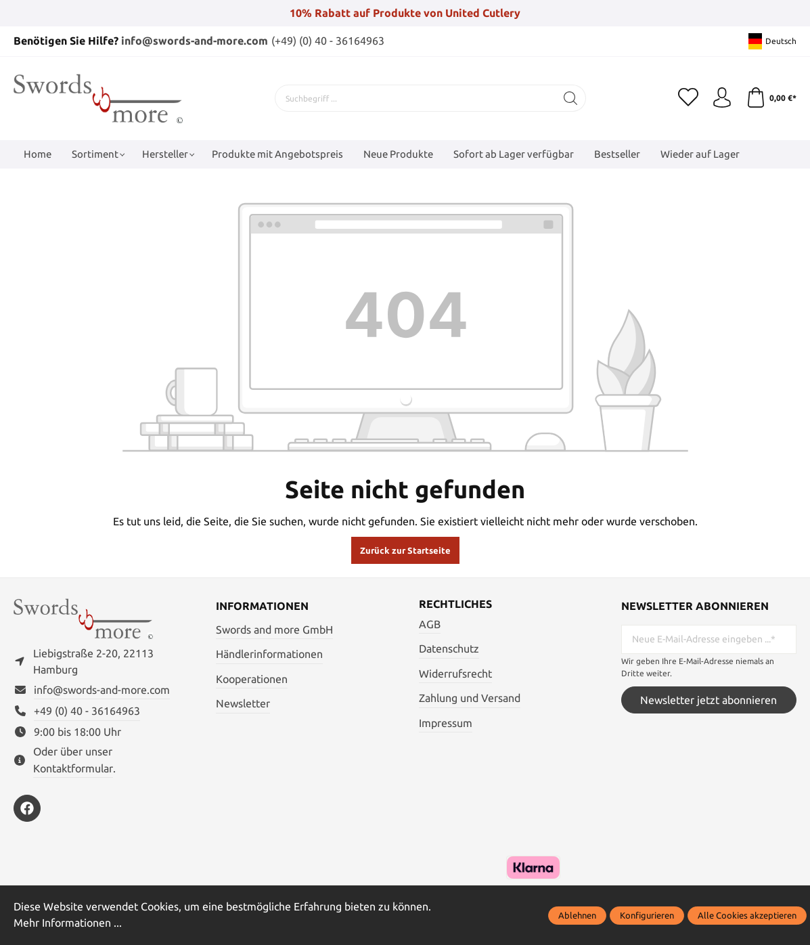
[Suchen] (571, 98)
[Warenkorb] (771, 98)
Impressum (445, 723)
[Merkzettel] (688, 98)
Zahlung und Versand (469, 698)
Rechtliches (455, 603)
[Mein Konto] (722, 98)
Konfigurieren (647, 915)
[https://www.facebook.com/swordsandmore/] (27, 808)
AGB (430, 624)
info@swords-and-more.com (194, 41)
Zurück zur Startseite (405, 550)
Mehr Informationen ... (68, 923)
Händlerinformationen (269, 654)
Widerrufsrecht (455, 673)
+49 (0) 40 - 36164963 (87, 711)
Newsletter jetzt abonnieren (708, 700)
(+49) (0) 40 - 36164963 (327, 41)
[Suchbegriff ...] (415, 98)
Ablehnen (577, 915)
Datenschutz (449, 648)
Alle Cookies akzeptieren (747, 915)
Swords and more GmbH (274, 629)
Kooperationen (252, 679)
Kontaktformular (73, 768)
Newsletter (243, 703)
